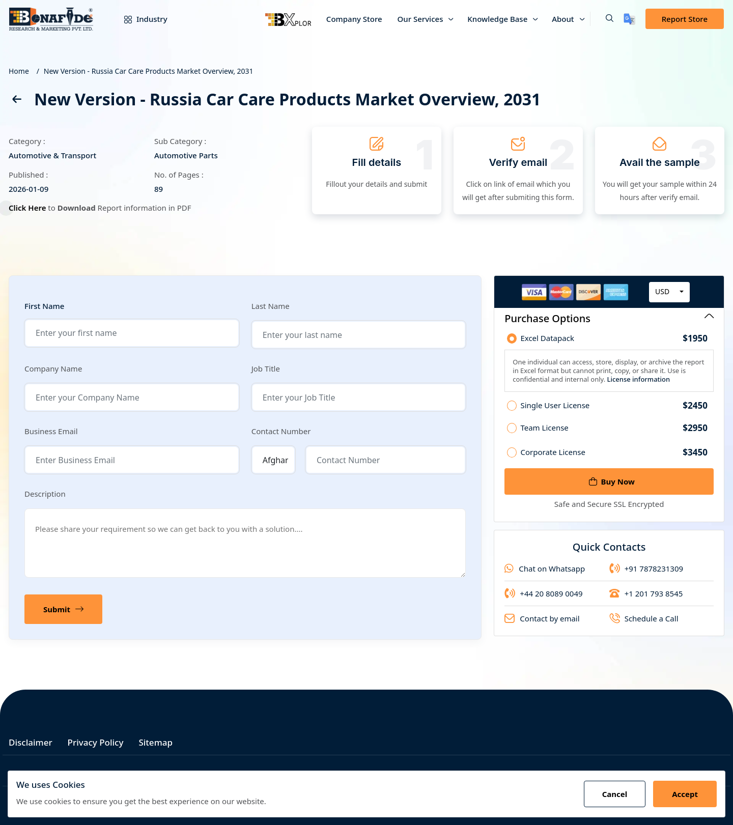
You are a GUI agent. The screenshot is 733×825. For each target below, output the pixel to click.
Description (45, 494)
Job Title (265, 368)
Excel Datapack (614, 341)
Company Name (53, 368)
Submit (63, 609)
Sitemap (155, 742)
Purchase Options (609, 318)
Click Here (32, 208)
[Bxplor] (288, 19)
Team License (614, 434)
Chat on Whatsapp (544, 574)
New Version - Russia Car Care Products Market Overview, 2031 (148, 71)
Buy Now (612, 481)
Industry (138, 19)
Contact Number (281, 431)
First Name (44, 306)
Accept (685, 794)
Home (19, 71)
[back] (16, 101)
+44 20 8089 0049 (543, 599)
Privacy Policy (96, 742)
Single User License (614, 411)
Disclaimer (30, 742)
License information (637, 382)
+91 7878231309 (646, 574)
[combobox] (669, 295)
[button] (601, 19)
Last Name (270, 306)
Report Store (685, 19)
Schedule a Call (644, 624)
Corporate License (614, 458)
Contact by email (541, 624)
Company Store (354, 19)
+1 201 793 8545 (646, 599)
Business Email (51, 431)
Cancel (615, 794)
